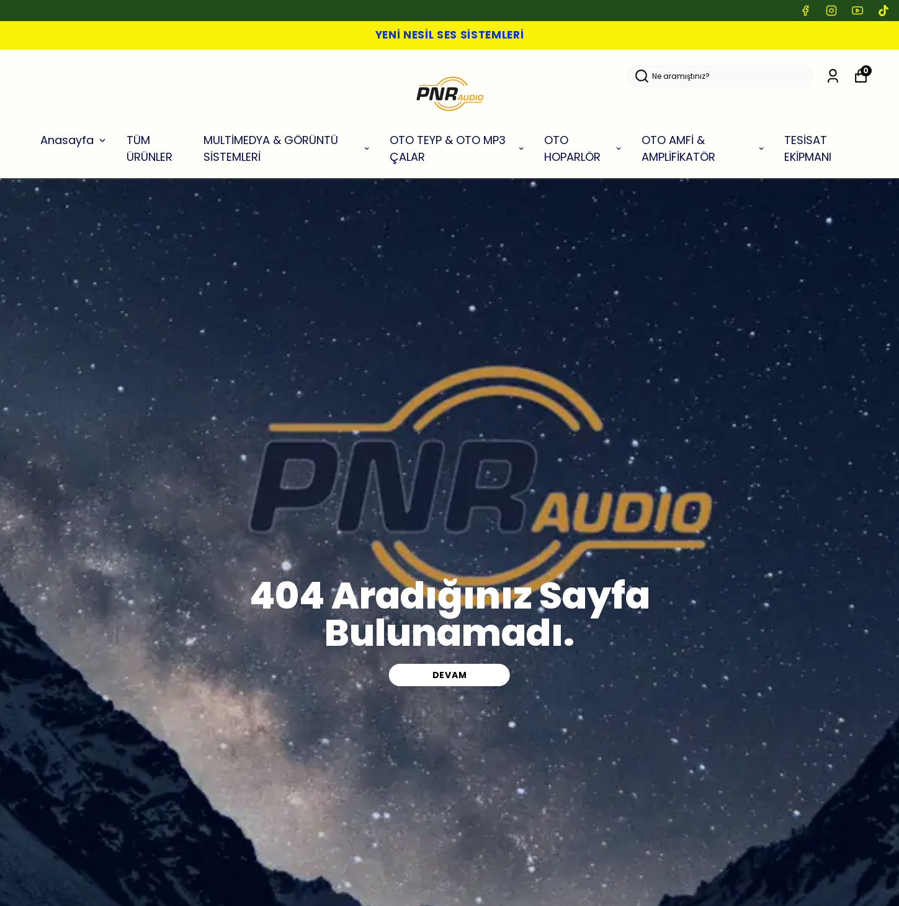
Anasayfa (74, 140)
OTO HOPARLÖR (583, 148)
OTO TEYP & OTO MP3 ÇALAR (458, 148)
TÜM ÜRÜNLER (149, 148)
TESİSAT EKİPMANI (807, 148)
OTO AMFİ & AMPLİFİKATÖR (704, 148)
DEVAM (449, 675)
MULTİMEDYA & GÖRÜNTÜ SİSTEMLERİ (288, 148)
